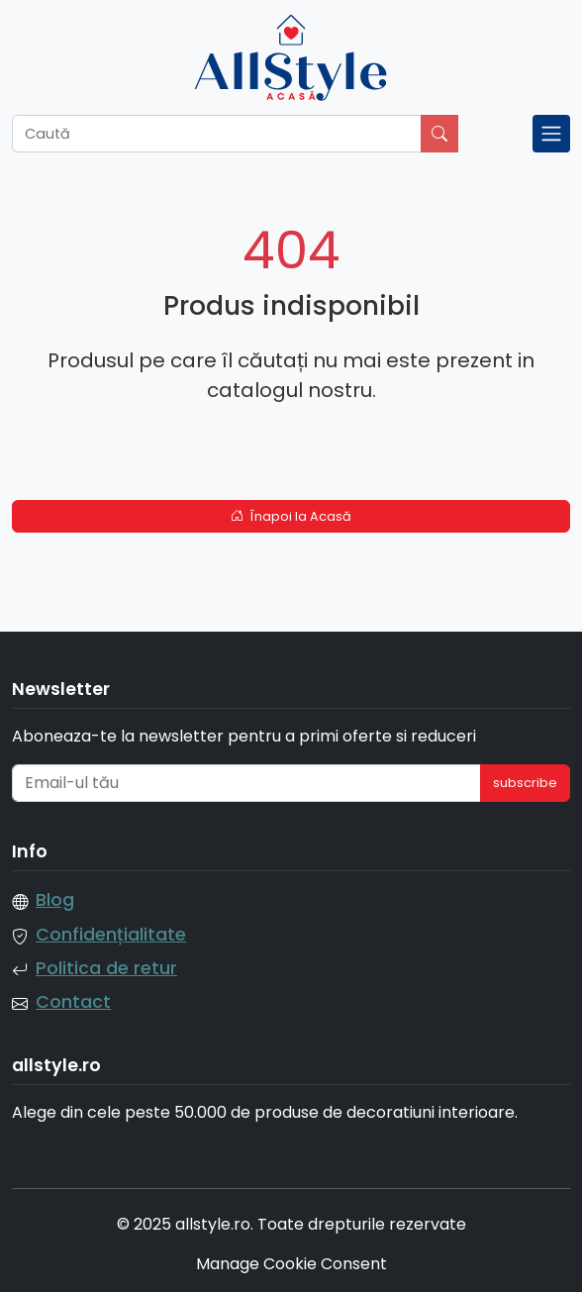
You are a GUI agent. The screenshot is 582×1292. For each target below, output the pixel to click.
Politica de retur (106, 968)
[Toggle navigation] (551, 133)
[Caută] (217, 133)
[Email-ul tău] (246, 783)
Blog (55, 900)
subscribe (525, 782)
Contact (73, 1002)
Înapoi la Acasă (291, 516)
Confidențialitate (111, 934)
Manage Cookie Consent (291, 1263)
